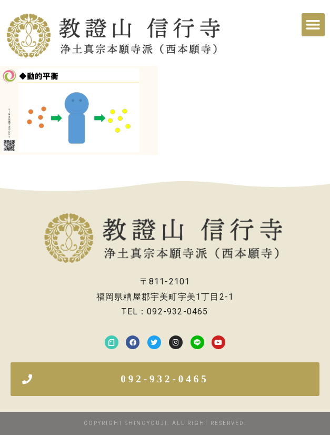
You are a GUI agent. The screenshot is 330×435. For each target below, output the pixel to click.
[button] (313, 24)
